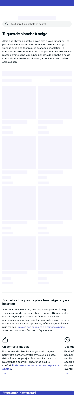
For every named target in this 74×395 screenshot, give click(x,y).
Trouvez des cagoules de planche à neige (41, 327)
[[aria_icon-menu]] (5, 11)
